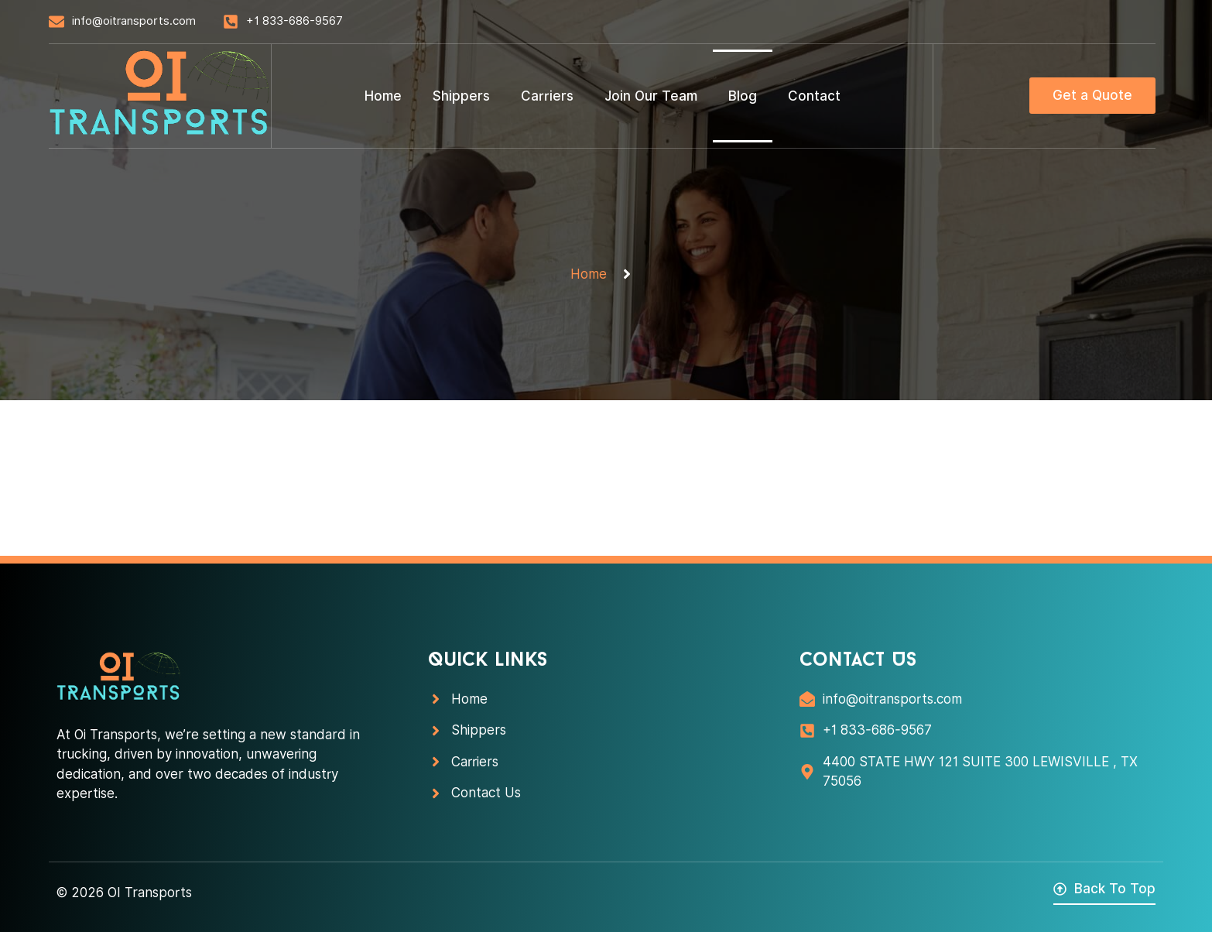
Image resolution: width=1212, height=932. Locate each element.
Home (383, 96)
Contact (814, 96)
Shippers (461, 96)
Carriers (547, 96)
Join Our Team (650, 96)
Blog (742, 96)
